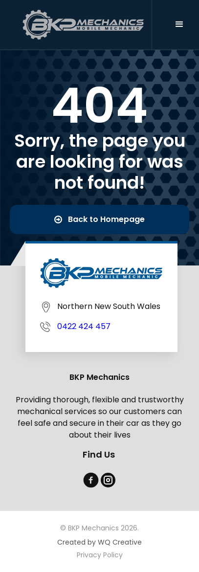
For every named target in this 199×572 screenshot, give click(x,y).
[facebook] (91, 480)
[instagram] (108, 480)
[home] (85, 24)
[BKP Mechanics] (101, 273)
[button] (179, 24)
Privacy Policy (100, 555)
